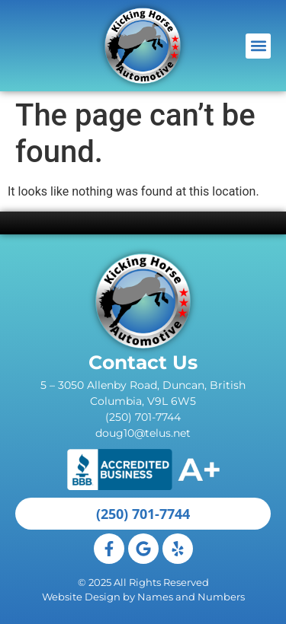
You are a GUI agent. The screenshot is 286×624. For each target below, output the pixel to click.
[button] (258, 46)
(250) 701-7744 (143, 417)
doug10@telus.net (143, 433)
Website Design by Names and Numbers (143, 597)
